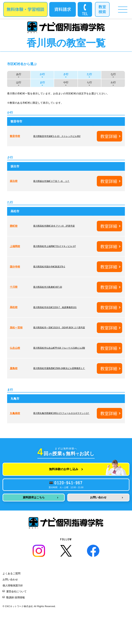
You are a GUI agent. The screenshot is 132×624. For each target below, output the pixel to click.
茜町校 (14, 225)
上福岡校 (15, 246)
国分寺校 (15, 266)
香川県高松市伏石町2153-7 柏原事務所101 (54, 307)
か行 (42, 74)
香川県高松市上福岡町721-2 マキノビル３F (54, 246)
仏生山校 (15, 347)
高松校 (14, 307)
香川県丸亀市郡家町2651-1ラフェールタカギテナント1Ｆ (61, 413)
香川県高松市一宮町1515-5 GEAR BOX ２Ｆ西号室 (59, 327)
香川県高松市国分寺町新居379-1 (49, 266)
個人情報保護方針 (13, 585)
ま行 (42, 82)
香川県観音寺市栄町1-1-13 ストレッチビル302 (56, 136)
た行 (89, 74)
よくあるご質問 (11, 573)
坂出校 (14, 181)
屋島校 (14, 368)
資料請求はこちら (34, 497)
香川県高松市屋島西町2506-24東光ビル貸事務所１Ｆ (59, 368)
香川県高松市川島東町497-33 (47, 287)
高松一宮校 (16, 327)
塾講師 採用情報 (15, 597)
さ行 (65, 74)
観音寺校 (15, 136)
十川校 (14, 286)
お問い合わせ (98, 497)
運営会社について (16, 591)
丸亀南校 (15, 413)
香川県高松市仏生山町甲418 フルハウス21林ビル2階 (59, 348)
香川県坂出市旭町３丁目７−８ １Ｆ (51, 181)
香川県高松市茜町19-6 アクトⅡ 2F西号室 (54, 226)
